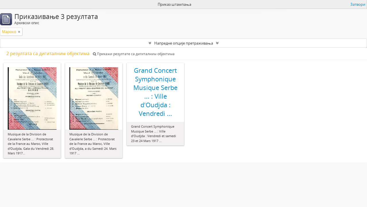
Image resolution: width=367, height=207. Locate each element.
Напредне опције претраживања (183, 43)
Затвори (357, 4)
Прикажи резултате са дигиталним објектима (134, 53)
